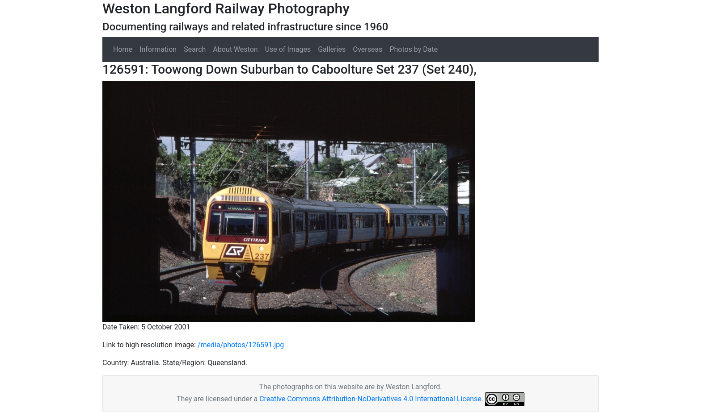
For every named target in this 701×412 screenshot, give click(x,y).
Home (122, 49)
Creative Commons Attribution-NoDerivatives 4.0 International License (370, 399)
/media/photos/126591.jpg (241, 345)
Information (158, 49)
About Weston (235, 49)
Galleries (332, 49)
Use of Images (288, 49)
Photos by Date (413, 49)
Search (195, 49)
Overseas (367, 49)
